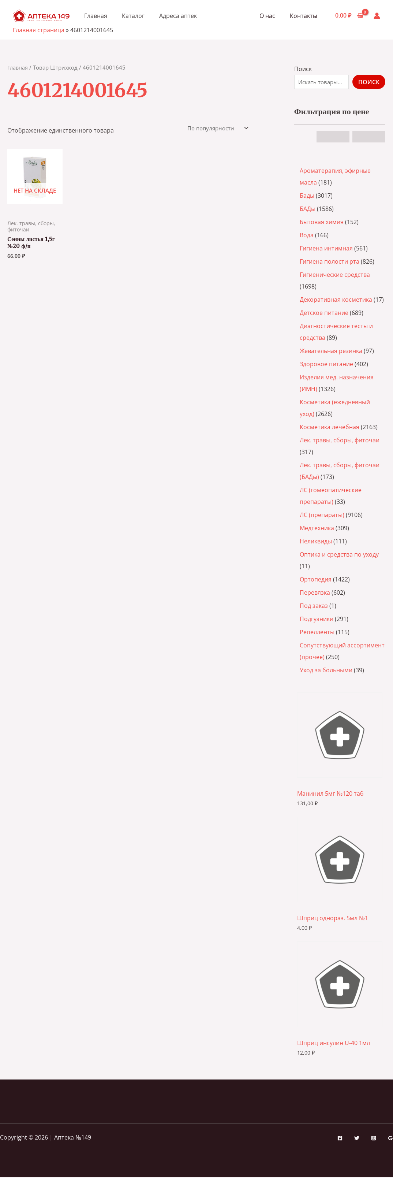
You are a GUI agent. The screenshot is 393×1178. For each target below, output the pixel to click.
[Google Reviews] (390, 1138)
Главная (95, 16)
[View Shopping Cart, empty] (349, 15)
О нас (272, 16)
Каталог (133, 16)
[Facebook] (340, 1138)
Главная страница (38, 30)
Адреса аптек (178, 16)
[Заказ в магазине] (215, 128)
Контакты (305, 16)
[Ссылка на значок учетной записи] (377, 15)
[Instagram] (373, 1138)
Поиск (303, 69)
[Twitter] (356, 1138)
